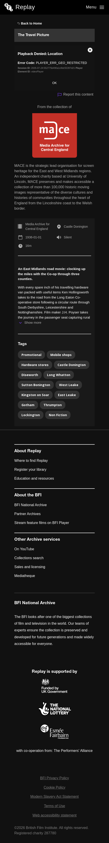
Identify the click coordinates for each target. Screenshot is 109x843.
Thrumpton (52, 405)
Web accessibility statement (54, 815)
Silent (68, 237)
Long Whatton (58, 375)
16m (29, 246)
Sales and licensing (29, 567)
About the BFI (28, 495)
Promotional (31, 355)
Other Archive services (37, 540)
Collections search (29, 558)
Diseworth (29, 375)
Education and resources (34, 478)
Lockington (30, 415)
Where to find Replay (31, 460)
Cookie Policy (54, 787)
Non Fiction (58, 415)
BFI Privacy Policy (54, 778)
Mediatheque (24, 576)
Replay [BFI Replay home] (25, 7)
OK (54, 83)
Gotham (27, 405)
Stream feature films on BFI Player (41, 523)
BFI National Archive (30, 505)
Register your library (30, 469)
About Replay (27, 451)
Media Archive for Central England (38, 226)
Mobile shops (61, 355)
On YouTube (24, 549)
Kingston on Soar (35, 395)
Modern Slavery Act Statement (54, 796)
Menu (91, 7)
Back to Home (29, 23)
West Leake (68, 385)
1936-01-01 (34, 237)
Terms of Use (54, 806)
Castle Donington (76, 226)
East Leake (67, 395)
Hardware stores (35, 365)
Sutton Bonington (35, 385)
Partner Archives (27, 514)
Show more (32, 322)
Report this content (75, 94)
